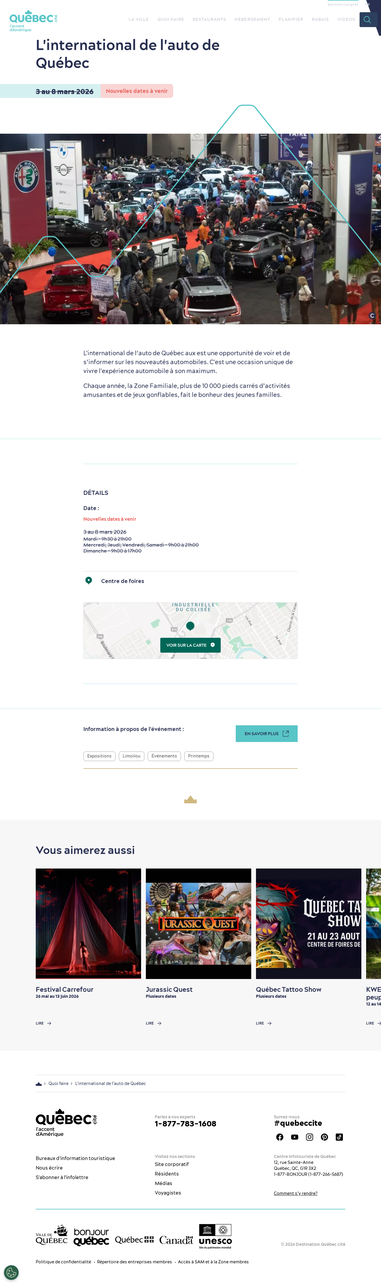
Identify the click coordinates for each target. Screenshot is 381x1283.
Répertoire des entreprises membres (134, 1262)
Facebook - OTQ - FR (280, 1137)
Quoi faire (170, 19)
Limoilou (131, 756)
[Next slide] (365, 924)
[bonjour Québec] (91, 1237)
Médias (163, 1183)
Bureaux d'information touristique (75, 1158)
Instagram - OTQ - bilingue (310, 1137)
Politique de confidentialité (63, 1262)
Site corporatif (172, 1164)
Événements (164, 756)
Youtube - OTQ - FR (295, 1137)
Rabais (320, 19)
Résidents (167, 1174)
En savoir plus (267, 734)
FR (367, 4)
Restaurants (209, 19)
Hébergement (252, 19)
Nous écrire (49, 1168)
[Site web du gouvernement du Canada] (176, 1240)
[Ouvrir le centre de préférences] (11, 1272)
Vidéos (346, 19)
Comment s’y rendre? (296, 1193)
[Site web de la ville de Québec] (52, 1234)
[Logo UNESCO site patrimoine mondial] (215, 1236)
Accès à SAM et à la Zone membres (213, 1262)
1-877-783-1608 (185, 1123)
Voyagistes (168, 1193)
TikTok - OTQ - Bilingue (339, 1137)
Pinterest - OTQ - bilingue (324, 1137)
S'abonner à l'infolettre (62, 1177)
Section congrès (343, 4)
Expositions (99, 756)
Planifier (291, 19)
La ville (139, 19)
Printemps (199, 756)
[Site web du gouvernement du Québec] (134, 1240)
